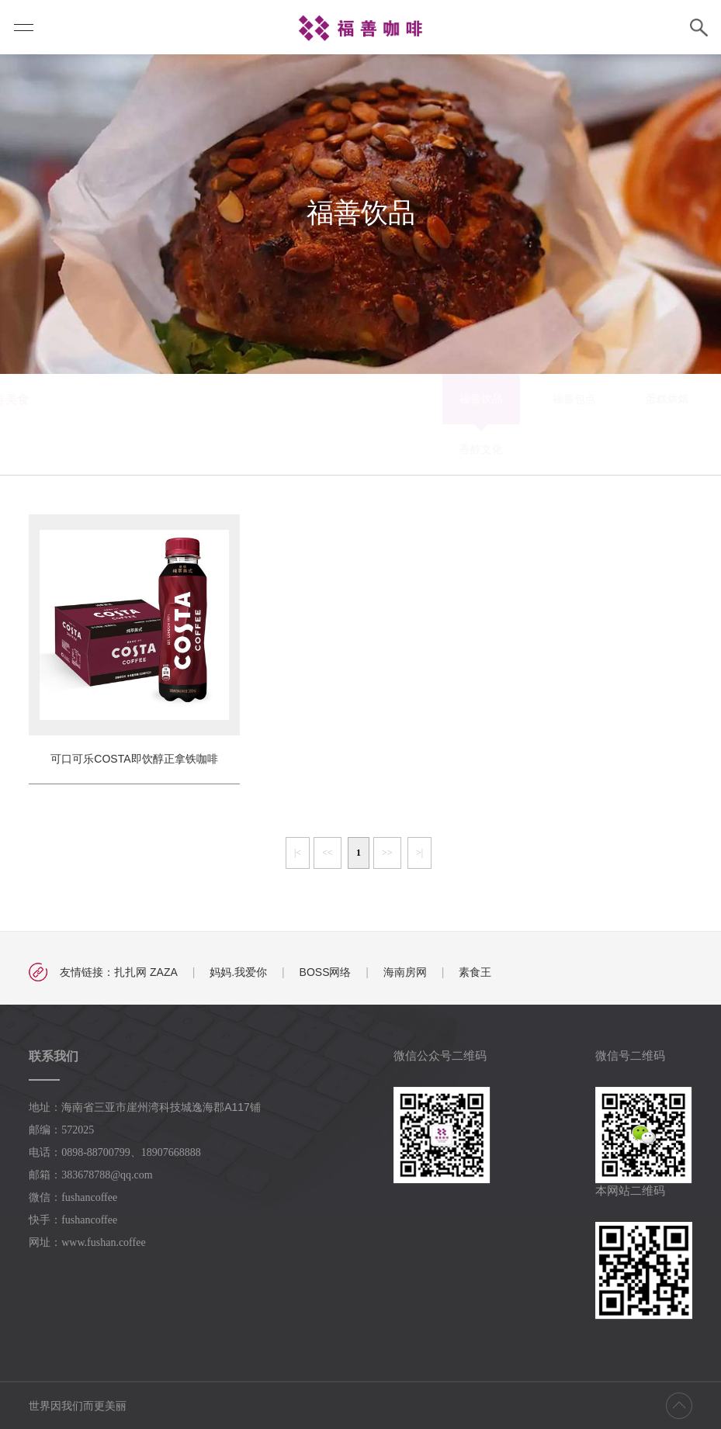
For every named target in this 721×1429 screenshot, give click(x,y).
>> (387, 860)
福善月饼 (618, 405)
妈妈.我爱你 (238, 980)
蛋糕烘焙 (432, 405)
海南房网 (405, 980)
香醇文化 (246, 455)
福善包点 (339, 405)
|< (297, 860)
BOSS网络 (326, 980)
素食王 (475, 980)
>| (419, 860)
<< (327, 860)
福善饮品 (246, 405)
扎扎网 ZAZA (146, 980)
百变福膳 (525, 405)
